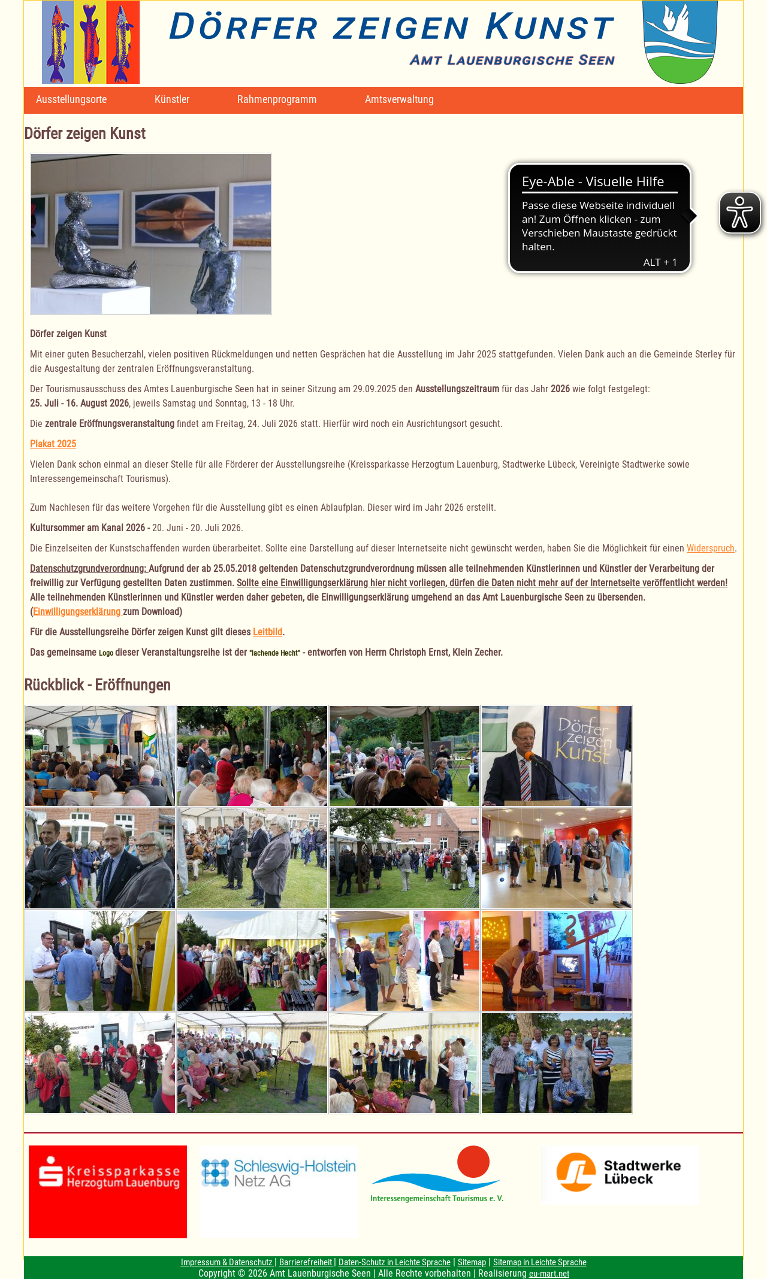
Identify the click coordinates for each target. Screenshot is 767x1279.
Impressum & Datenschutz (227, 1262)
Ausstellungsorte (71, 99)
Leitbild (267, 632)
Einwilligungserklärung (78, 611)
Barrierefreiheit (306, 1262)
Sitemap (472, 1262)
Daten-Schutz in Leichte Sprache (395, 1262)
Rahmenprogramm (277, 99)
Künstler (172, 99)
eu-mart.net (549, 1273)
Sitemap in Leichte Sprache (540, 1262)
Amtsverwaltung (399, 99)
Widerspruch (711, 548)
